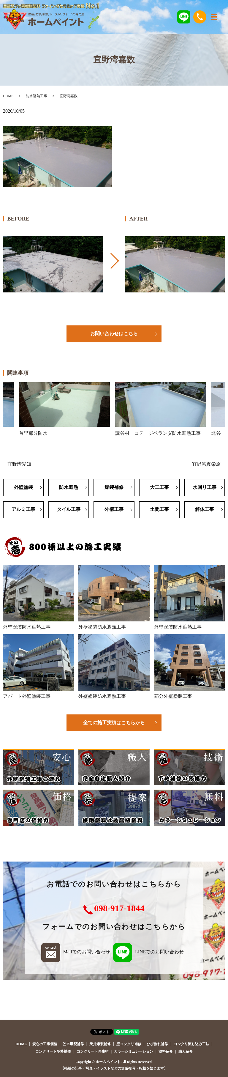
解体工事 (204, 509)
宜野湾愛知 (19, 464)
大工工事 (159, 487)
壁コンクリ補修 (128, 1044)
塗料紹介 (166, 1051)
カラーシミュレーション (133, 1051)
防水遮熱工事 (36, 96)
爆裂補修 (114, 487)
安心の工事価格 (44, 1044)
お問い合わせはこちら (114, 333)
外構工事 (114, 509)
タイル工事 (68, 509)
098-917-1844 (119, 908)
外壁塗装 (23, 487)
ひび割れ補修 (157, 1044)
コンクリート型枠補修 (53, 1051)
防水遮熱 (68, 487)
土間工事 (159, 509)
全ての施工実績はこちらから (114, 722)
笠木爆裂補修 (73, 1044)
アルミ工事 (23, 509)
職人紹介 (185, 1051)
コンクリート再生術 (93, 1051)
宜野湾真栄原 (206, 464)
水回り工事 (204, 487)
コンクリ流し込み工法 (191, 1044)
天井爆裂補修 (100, 1044)
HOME (8, 96)
